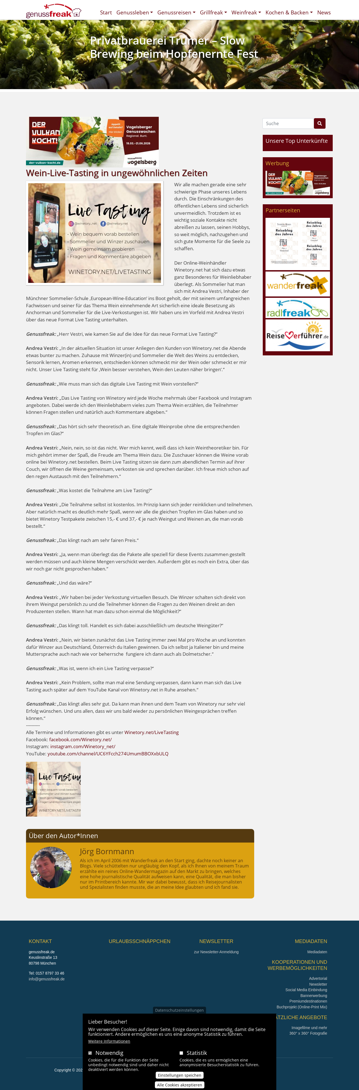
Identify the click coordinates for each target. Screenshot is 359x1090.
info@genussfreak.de (47, 979)
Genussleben (132, 12)
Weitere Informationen (109, 1048)
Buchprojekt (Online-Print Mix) (302, 1007)
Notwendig (109, 1060)
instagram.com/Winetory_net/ (82, 746)
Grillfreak (211, 12)
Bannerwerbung (313, 996)
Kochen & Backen (287, 12)
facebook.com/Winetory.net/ (80, 739)
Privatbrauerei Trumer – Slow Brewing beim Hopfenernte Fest (174, 47)
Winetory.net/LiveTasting (151, 732)
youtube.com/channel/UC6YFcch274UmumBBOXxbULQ (108, 753)
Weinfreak (244, 12)
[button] (53, 788)
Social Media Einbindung (306, 990)
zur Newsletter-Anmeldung (216, 952)
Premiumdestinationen (308, 1001)
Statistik (197, 1060)
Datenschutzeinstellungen (179, 1017)
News (324, 12)
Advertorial (318, 979)
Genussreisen (174, 12)
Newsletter (318, 984)
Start (106, 12)
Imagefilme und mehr (309, 1028)
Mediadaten (317, 952)
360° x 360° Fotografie (308, 1033)
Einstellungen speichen (179, 1082)
